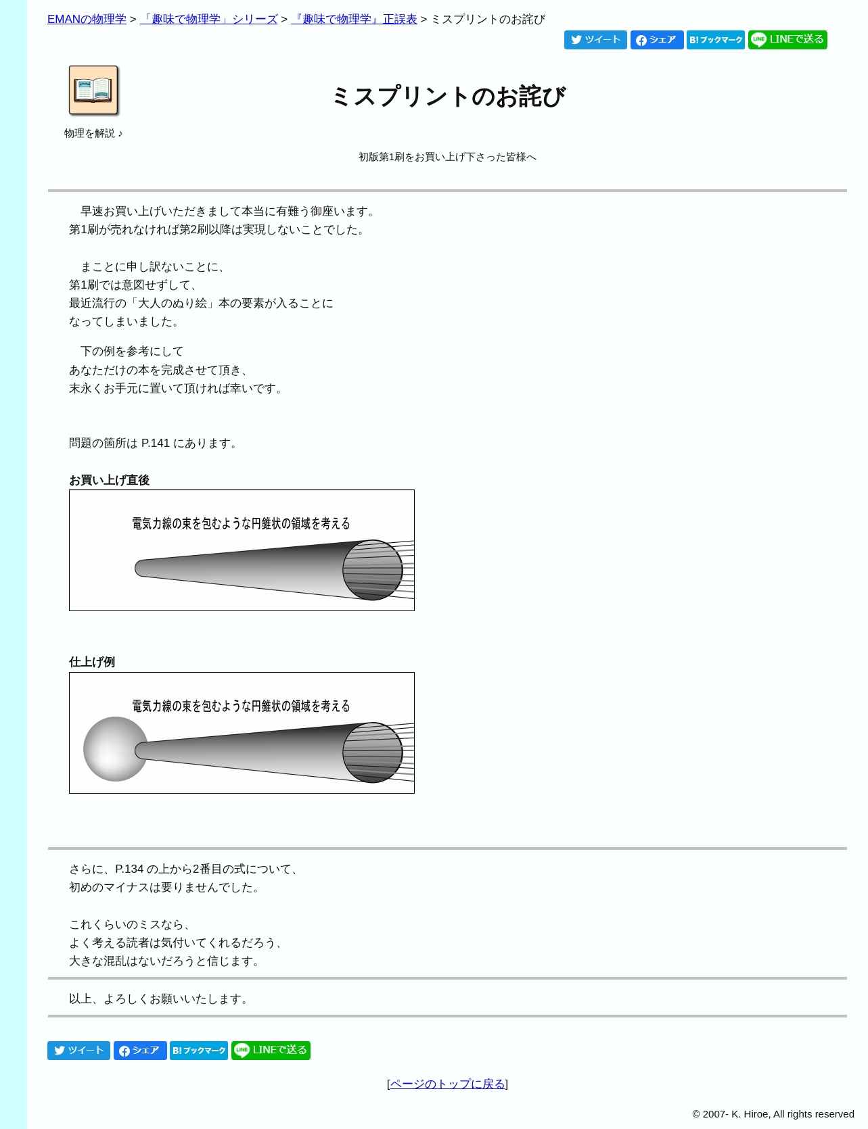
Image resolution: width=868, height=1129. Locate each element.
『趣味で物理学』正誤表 (354, 19)
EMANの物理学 (87, 19)
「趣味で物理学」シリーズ (209, 19)
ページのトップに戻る (447, 1084)
